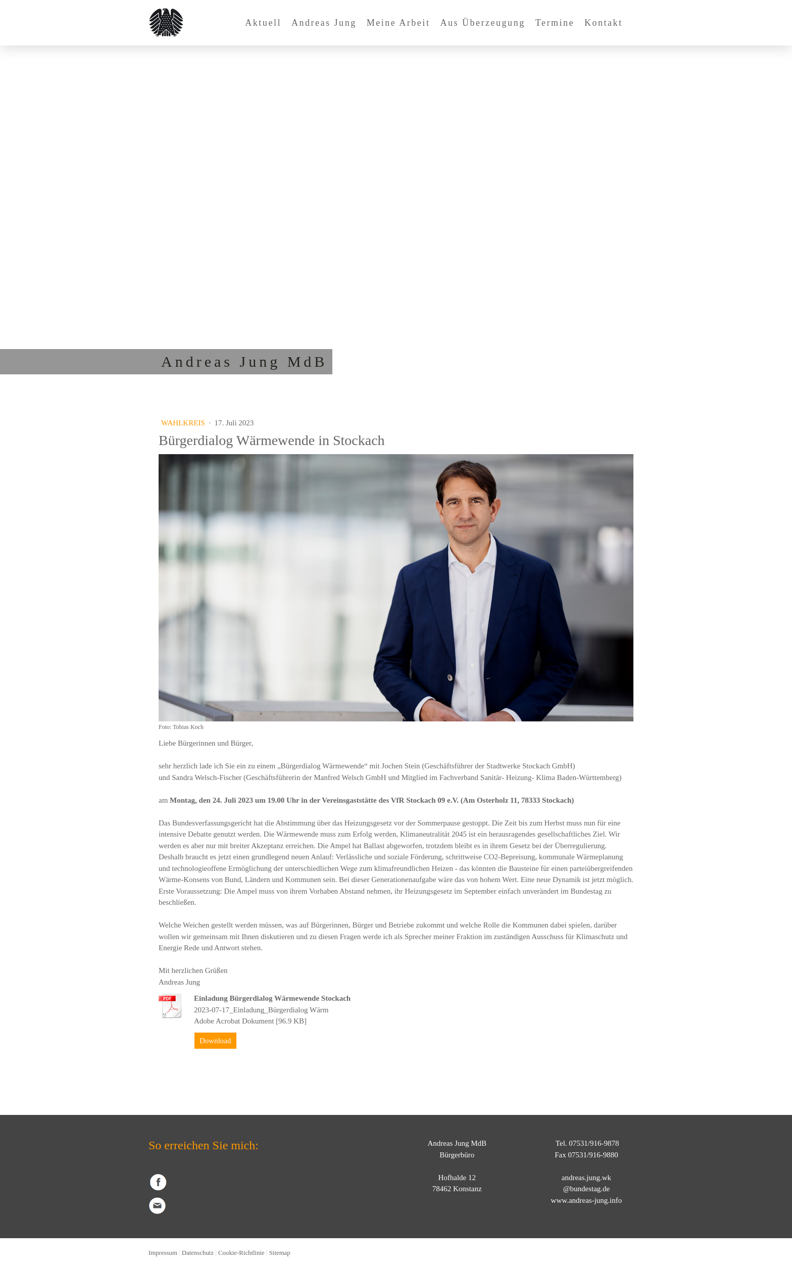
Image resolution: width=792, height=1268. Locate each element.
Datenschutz (198, 1252)
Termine (554, 23)
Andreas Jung (324, 23)
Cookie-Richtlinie (241, 1252)
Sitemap (279, 1252)
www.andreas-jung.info (586, 1200)
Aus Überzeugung (482, 23)
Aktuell (263, 23)
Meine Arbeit (398, 23)
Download (215, 1041)
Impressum (162, 1252)
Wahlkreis (184, 423)
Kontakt (603, 23)
